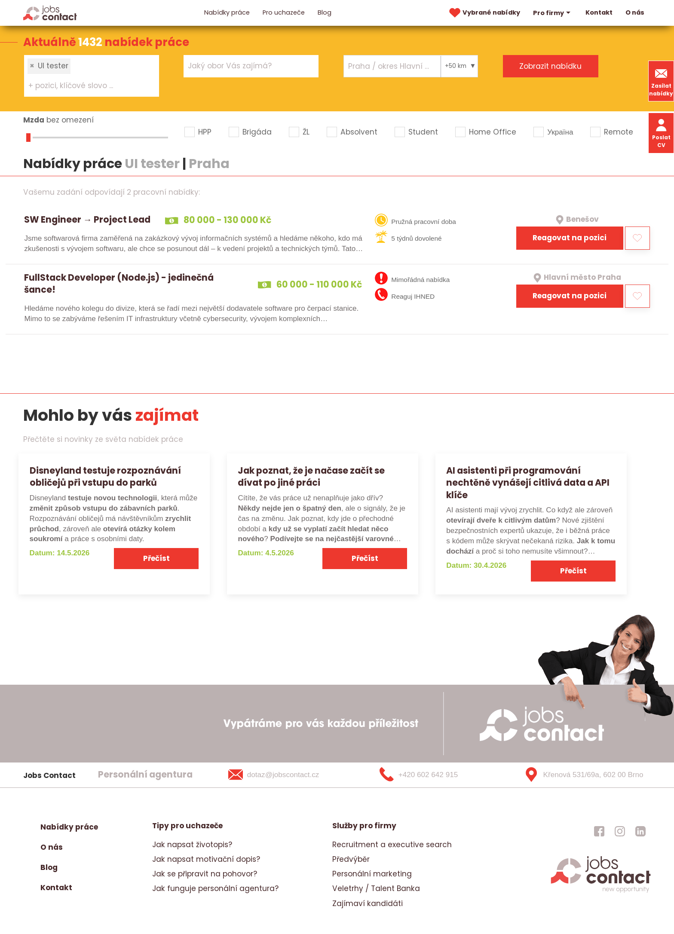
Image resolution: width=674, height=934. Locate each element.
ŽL (306, 132)
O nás (634, 12)
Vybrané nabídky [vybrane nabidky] (483, 12)
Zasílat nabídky (661, 81)
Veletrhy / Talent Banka (376, 888)
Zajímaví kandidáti (367, 903)
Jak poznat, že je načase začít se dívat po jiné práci (311, 476)
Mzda (33, 120)
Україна (560, 132)
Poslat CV (661, 132)
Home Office (492, 132)
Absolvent (358, 132)
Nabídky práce (227, 12)
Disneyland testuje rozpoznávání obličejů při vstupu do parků (105, 476)
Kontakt (599, 12)
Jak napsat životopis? (192, 844)
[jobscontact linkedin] (640, 831)
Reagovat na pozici (570, 238)
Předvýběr (351, 859)
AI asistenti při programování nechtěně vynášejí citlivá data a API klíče (528, 483)
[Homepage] (50, 12)
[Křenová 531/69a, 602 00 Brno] (580, 775)
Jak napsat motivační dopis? (206, 859)
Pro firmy (553, 13)
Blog (324, 12)
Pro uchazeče (284, 12)
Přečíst (156, 558)
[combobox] (91, 75)
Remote (618, 132)
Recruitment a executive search (392, 844)
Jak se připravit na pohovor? (204, 874)
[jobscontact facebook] (599, 831)
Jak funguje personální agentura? (215, 888)
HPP (204, 132)
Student (423, 132)
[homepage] (601, 891)
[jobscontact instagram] (620, 831)
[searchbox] (86, 86)
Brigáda (257, 132)
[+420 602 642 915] (432, 775)
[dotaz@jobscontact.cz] (285, 775)
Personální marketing (372, 874)
